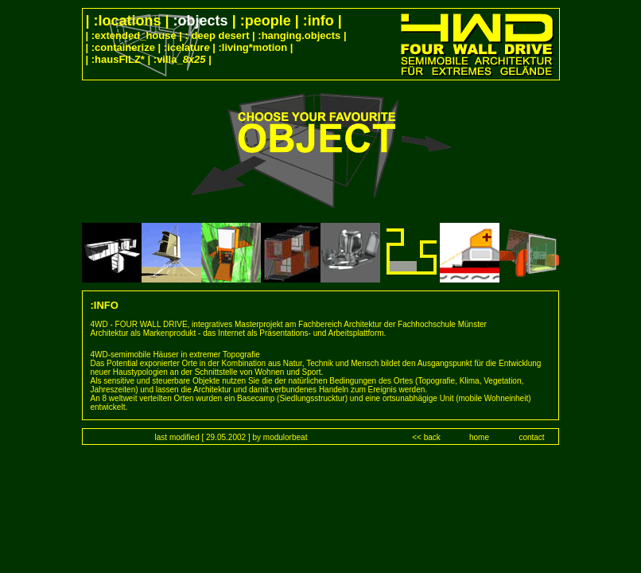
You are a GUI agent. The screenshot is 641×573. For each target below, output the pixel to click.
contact (531, 437)
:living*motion (253, 47)
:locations (127, 21)
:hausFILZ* (118, 59)
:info (318, 21)
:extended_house (134, 35)
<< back (426, 437)
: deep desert (217, 35)
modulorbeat (285, 437)
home (479, 437)
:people (267, 21)
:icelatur (187, 47)
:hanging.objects (299, 35)
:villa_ (179, 59)
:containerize (123, 47)
